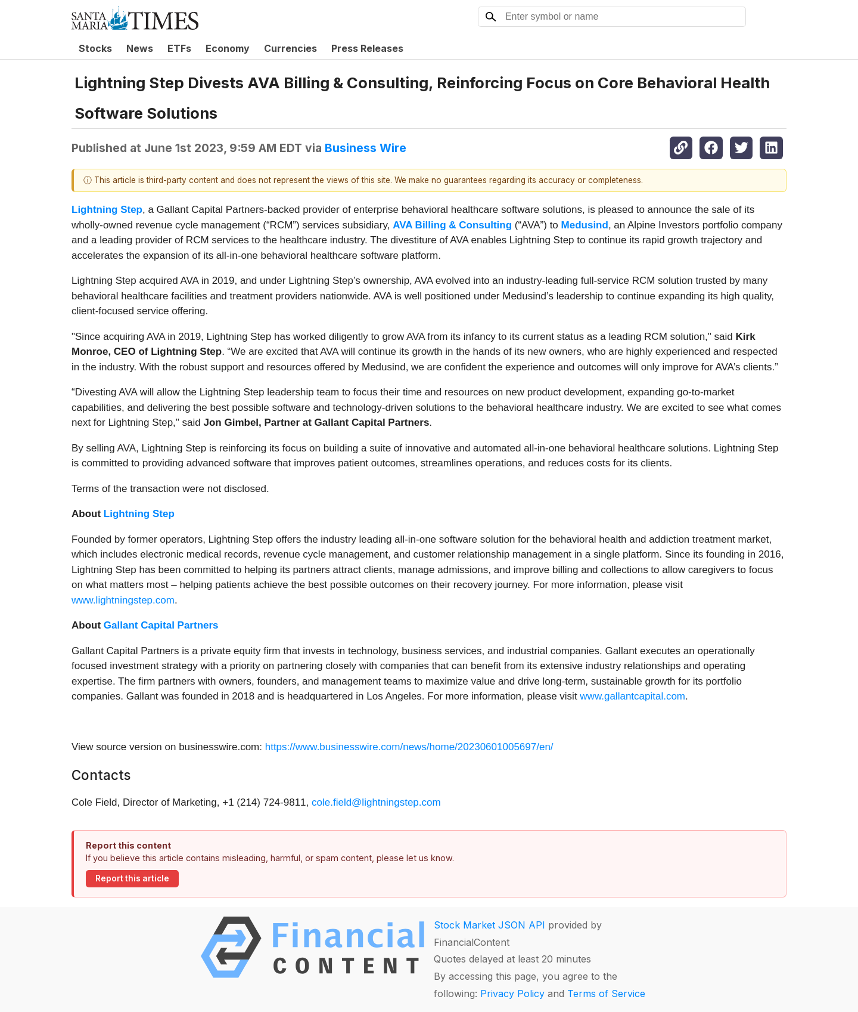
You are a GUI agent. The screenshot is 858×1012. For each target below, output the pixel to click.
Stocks (95, 48)
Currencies (290, 48)
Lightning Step (107, 209)
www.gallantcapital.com (632, 696)
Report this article (132, 878)
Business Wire (365, 148)
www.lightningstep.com (123, 600)
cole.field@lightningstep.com (376, 802)
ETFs (179, 48)
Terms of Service (606, 993)
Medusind (584, 225)
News (139, 48)
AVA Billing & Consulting (452, 225)
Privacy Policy (512, 993)
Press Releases (367, 48)
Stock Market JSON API (489, 925)
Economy (228, 48)
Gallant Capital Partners (161, 625)
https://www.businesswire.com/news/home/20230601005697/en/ (409, 747)
